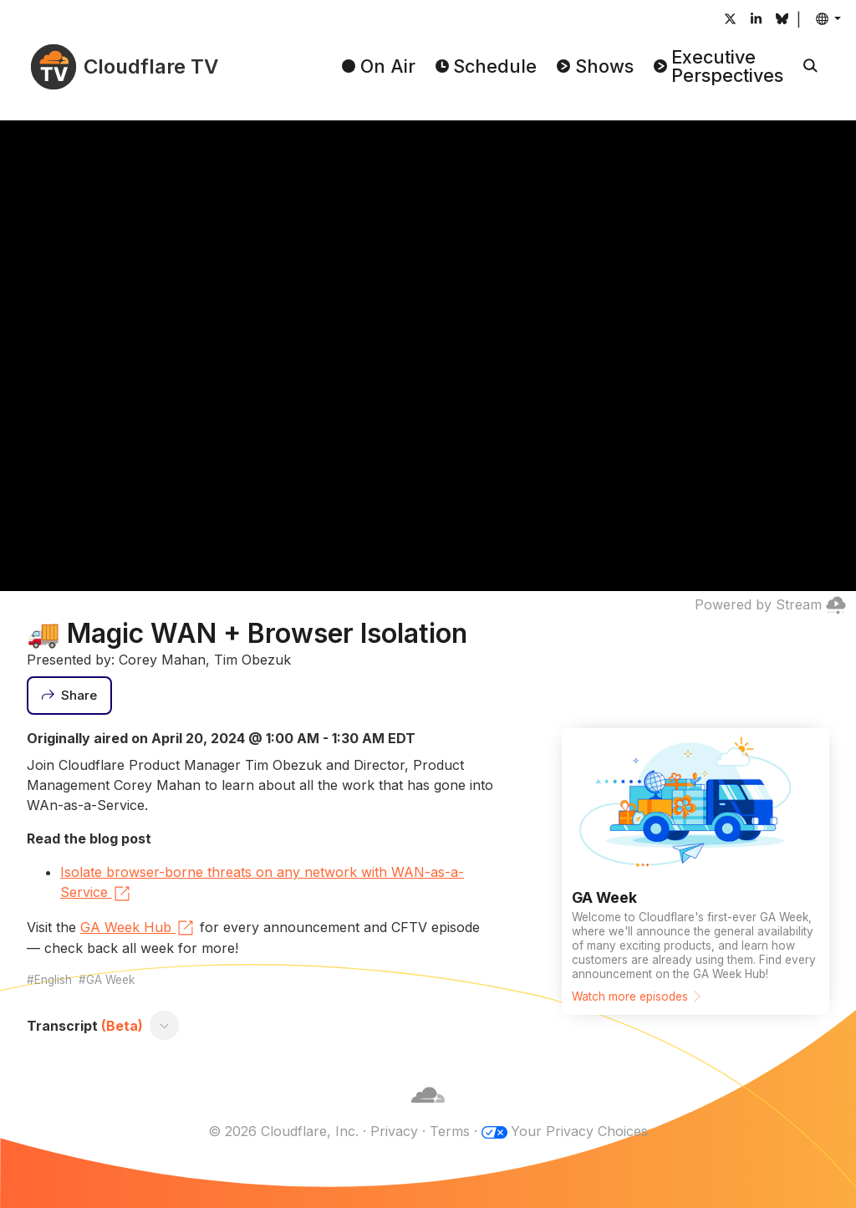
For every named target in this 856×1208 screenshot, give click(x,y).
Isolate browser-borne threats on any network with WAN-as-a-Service (262, 884)
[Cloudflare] (428, 1111)
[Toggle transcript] (165, 1026)
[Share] (69, 695)
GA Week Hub (138, 928)
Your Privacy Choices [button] (579, 1131)
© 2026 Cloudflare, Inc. (283, 1131)
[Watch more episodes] (695, 871)
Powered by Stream (770, 604)
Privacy (394, 1131)
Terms (450, 1131)
